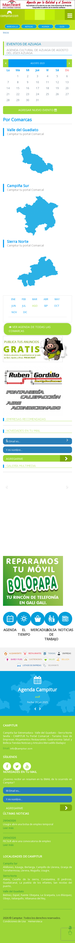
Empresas (66, 653)
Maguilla (35, 870)
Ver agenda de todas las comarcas (30, 329)
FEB (24, 299)
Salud (52, 659)
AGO (35, 305)
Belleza (65, 659)
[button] (40, 14)
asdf (37, 697)
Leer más (8, 828)
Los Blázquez (63, 895)
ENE (13, 299)
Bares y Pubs (16, 659)
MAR (34, 299)
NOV (14, 312)
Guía (62, 26)
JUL (24, 305)
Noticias (29, 26)
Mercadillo (12, 26)
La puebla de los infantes (35, 882)
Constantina (48, 879)
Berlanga (30, 867)
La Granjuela (47, 895)
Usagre (45, 870)
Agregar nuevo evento (37, 110)
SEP (46, 305)
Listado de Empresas (32, 665)
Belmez (7, 895)
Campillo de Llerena (47, 867)
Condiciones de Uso (14, 921)
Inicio (6, 32)
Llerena (25, 870)
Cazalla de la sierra (25, 879)
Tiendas (51, 653)
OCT (56, 305)
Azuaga (19, 867)
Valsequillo (17, 898)
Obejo (6, 898)
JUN (14, 305)
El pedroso (64, 879)
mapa (37, 160)
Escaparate (53, 665)
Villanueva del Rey (35, 898)
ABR (46, 299)
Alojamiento (15, 653)
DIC (25, 312)
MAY (57, 299)
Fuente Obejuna (30, 895)
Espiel (16, 895)
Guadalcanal (10, 882)
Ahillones (8, 867)
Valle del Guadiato (22, 129)
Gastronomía (35, 659)
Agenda (45, 26)
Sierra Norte (17, 241)
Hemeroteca (35, 921)
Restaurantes (34, 653)
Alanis (6, 879)
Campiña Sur (18, 185)
